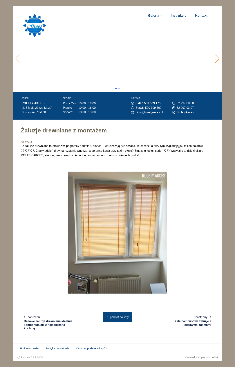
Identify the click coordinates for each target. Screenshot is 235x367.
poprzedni (48, 323)
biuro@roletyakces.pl (149, 112)
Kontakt (201, 15)
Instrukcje (178, 15)
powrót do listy (117, 317)
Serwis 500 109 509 (148, 107)
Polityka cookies (30, 348)
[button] (217, 59)
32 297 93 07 (185, 107)
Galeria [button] (153, 15)
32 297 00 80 (185, 103)
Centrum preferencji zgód (91, 348)
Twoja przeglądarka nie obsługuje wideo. (118, 58)
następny (186, 321)
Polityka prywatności (58, 348)
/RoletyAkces (185, 112)
